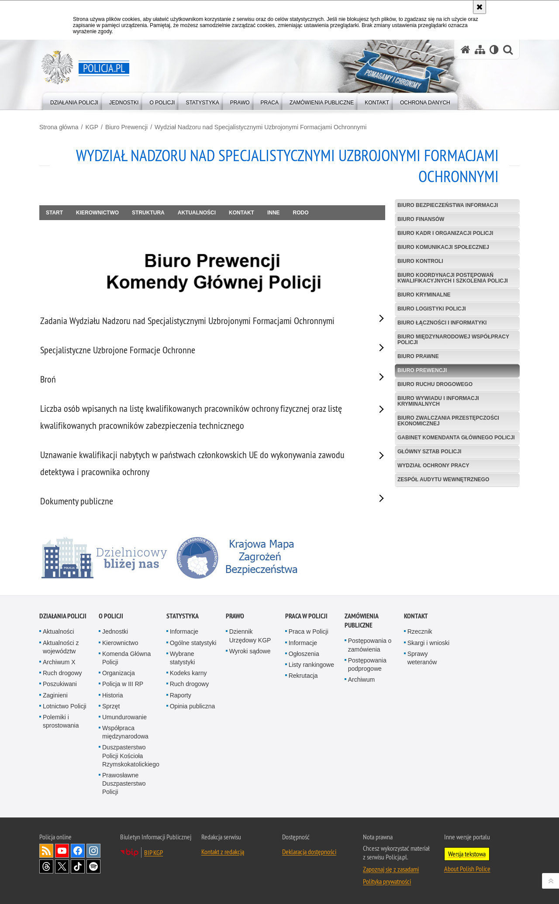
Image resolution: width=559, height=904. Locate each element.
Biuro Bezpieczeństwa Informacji (447, 205)
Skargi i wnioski (428, 642)
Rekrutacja (303, 675)
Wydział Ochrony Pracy (433, 465)
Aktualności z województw (61, 647)
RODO (301, 213)
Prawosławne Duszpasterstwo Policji (124, 783)
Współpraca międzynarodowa (125, 732)
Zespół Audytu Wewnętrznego (443, 479)
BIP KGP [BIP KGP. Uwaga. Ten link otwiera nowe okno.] (153, 852)
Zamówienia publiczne (361, 620)
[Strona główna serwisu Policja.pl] (465, 49)
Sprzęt (111, 706)
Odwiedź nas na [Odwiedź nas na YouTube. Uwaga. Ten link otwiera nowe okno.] (62, 851)
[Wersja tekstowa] (494, 49)
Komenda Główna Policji (126, 658)
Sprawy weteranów (422, 658)
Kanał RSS (46, 851)
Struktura (148, 213)
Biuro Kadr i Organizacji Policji (445, 233)
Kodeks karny (188, 672)
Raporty (180, 695)
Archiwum (361, 679)
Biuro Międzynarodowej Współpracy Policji (453, 339)
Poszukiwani (60, 683)
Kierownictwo (97, 213)
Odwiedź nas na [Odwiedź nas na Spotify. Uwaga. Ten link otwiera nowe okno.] (93, 866)
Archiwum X (59, 662)
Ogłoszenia (304, 653)
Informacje (184, 631)
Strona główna (59, 127)
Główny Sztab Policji (429, 452)
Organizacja (118, 672)
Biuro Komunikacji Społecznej (443, 247)
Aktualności (197, 213)
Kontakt (241, 213)
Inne (273, 213)
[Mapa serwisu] (480, 49)
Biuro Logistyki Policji (431, 309)
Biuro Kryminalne (424, 295)
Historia (112, 695)
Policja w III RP (122, 683)
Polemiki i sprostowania (61, 721)
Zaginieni (55, 695)
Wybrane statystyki (182, 658)
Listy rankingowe (311, 664)
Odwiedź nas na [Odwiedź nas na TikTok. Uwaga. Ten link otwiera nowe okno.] (78, 866)
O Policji (111, 616)
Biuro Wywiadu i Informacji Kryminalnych (438, 401)
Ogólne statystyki (193, 642)
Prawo (235, 616)
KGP (91, 127)
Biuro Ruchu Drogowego (435, 384)
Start (54, 213)
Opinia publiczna (192, 706)
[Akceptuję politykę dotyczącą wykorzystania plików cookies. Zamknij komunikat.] (479, 7)
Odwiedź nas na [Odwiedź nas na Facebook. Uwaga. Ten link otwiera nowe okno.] (78, 851)
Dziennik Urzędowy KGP (250, 635)
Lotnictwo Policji (64, 706)
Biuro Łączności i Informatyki (442, 323)
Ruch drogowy (62, 672)
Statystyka (182, 616)
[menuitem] (74, 100)
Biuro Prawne (418, 356)
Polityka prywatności (387, 881)
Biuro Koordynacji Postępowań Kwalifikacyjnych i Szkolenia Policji (452, 278)
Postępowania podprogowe (367, 664)
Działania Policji (62, 616)
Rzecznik (419, 631)
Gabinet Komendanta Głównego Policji (456, 438)
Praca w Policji (306, 616)
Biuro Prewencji (126, 127)
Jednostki (115, 631)
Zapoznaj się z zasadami (391, 869)
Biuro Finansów (420, 219)
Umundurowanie (124, 717)
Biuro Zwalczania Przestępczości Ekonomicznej (448, 421)
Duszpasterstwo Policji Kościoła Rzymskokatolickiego (130, 755)
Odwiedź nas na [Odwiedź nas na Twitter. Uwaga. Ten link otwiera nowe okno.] (62, 866)
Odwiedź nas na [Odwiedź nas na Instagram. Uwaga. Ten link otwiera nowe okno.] (93, 851)
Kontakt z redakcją (222, 851)
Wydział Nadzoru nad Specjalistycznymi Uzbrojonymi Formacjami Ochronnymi (260, 127)
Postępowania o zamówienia (370, 644)
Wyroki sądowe (250, 651)
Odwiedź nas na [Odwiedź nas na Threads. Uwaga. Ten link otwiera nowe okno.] (46, 866)
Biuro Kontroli (420, 261)
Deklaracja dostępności (309, 851)
